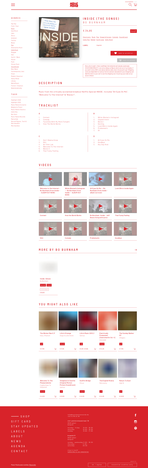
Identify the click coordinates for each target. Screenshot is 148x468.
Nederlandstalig (16, 88)
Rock (12, 28)
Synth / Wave (15, 57)
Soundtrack (15, 66)
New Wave (14, 69)
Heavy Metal (15, 78)
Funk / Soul (15, 26)
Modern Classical (17, 76)
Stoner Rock (15, 64)
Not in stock (127, 60)
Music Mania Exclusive (18, 105)
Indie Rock (14, 50)
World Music (15, 83)
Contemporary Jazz (17, 71)
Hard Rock (14, 31)
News (16, 441)
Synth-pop (100, 39)
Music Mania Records (18, 117)
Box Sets (14, 114)
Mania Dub (14, 119)
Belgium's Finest (16, 107)
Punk (12, 62)
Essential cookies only (122, 464)
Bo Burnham (94, 22)
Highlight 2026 (16, 100)
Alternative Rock (16, 47)
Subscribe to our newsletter (78, 452)
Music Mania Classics (18, 109)
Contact (19, 451)
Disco (13, 35)
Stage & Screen (105, 37)
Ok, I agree (97, 464)
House (13, 59)
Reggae (13, 52)
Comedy (115, 37)
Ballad (93, 39)
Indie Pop (86, 39)
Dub (12, 55)
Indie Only (14, 112)
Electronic (87, 37)
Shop (25, 416)
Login (135, 1)
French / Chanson (17, 86)
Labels (18, 431)
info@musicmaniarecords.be (78, 414)
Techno (13, 40)
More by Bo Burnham (59, 249)
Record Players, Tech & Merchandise (19, 122)
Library (13, 81)
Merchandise (15, 126)
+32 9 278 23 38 (74, 416)
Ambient (14, 38)
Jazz (12, 33)
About (17, 436)
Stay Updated (25, 426)
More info (32, 465)
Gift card (21, 421)
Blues (13, 43)
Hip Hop (13, 24)
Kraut (13, 74)
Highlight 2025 (16, 102)
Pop (12, 45)
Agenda (18, 446)
